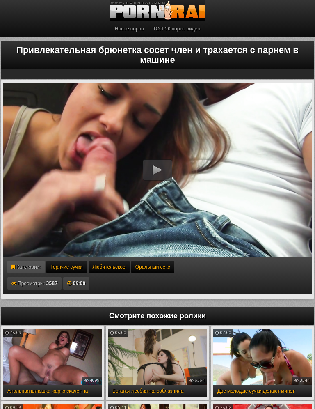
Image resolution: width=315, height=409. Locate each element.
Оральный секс (152, 267)
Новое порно (129, 29)
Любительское (109, 267)
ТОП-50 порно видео (176, 29)
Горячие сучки (66, 267)
